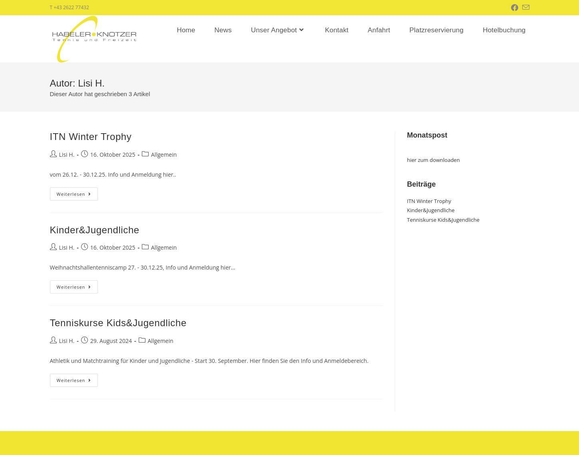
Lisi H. (67, 154)
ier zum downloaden (435, 159)
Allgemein (164, 154)
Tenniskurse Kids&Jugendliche (118, 322)
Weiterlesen (77, 195)
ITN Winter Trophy (91, 136)
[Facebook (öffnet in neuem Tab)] (516, 8)
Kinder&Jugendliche (94, 230)
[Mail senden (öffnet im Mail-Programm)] (525, 8)
